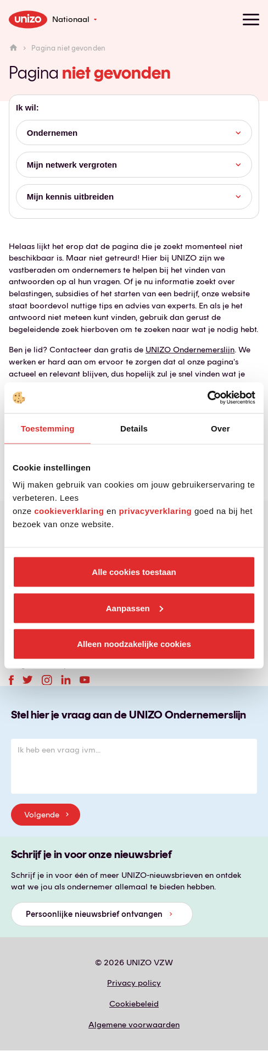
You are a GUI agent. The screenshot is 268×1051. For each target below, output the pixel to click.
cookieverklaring (69, 511)
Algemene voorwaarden (134, 1025)
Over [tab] (220, 428)
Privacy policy (134, 983)
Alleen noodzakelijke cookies (134, 644)
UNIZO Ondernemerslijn (190, 350)
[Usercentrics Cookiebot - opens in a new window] (207, 398)
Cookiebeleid (134, 1004)
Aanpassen (134, 607)
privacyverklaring (155, 511)
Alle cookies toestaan (134, 572)
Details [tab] (134, 428)
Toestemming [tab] (48, 428)
